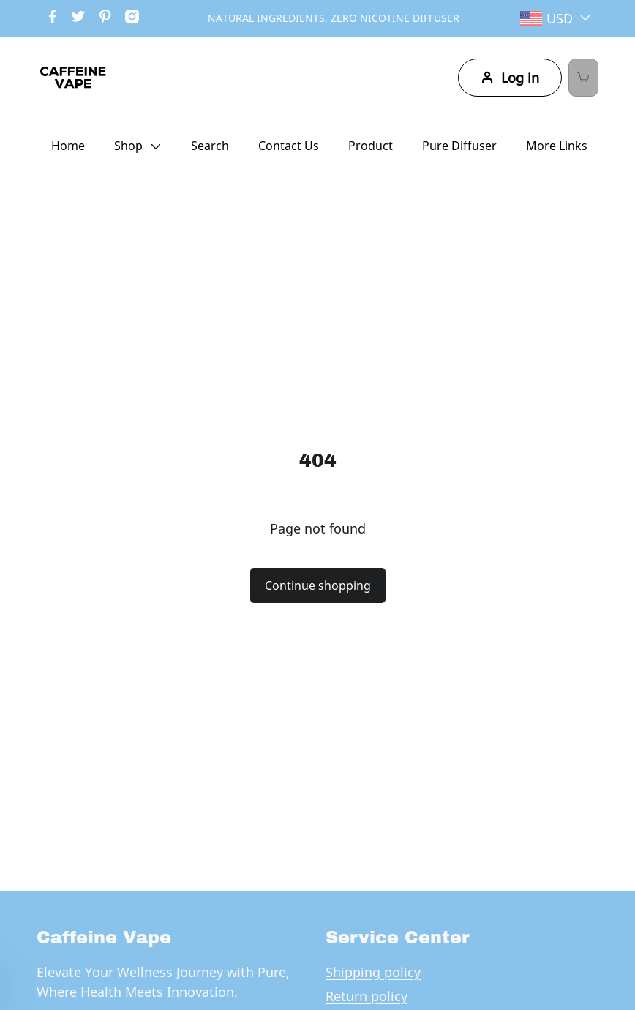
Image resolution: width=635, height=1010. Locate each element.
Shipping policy (373, 972)
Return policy (366, 996)
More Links (556, 146)
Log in (480, 78)
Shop (128, 146)
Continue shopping (318, 585)
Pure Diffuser (459, 146)
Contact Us (288, 146)
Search (210, 146)
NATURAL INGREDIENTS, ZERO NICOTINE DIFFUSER (333, 18)
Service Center (398, 937)
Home (68, 146)
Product (370, 146)
